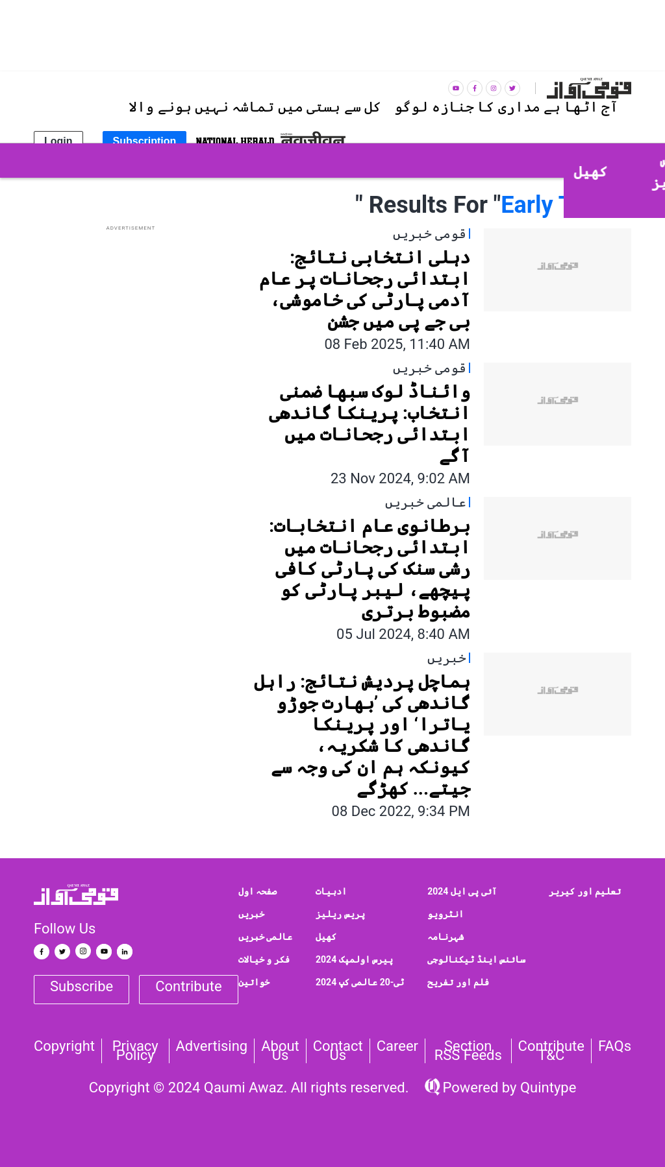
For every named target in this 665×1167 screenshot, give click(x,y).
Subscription (145, 141)
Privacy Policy (135, 1051)
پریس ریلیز (340, 914)
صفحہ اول (257, 891)
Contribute (188, 986)
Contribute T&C (551, 1051)
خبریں (251, 914)
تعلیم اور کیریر (585, 891)
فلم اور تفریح (458, 982)
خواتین (254, 982)
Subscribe (81, 986)
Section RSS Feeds (468, 1051)
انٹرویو (445, 914)
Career (397, 1046)
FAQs (614, 1046)
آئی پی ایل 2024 (462, 891)
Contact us (338, 1051)
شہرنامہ (445, 937)
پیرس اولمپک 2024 (354, 959)
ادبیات (331, 891)
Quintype (546, 1087)
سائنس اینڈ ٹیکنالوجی (476, 959)
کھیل (326, 937)
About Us (280, 1051)
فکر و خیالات (264, 959)
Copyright (64, 1046)
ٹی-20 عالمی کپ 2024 (360, 982)
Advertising (212, 1046)
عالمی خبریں (265, 937)
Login (58, 141)
